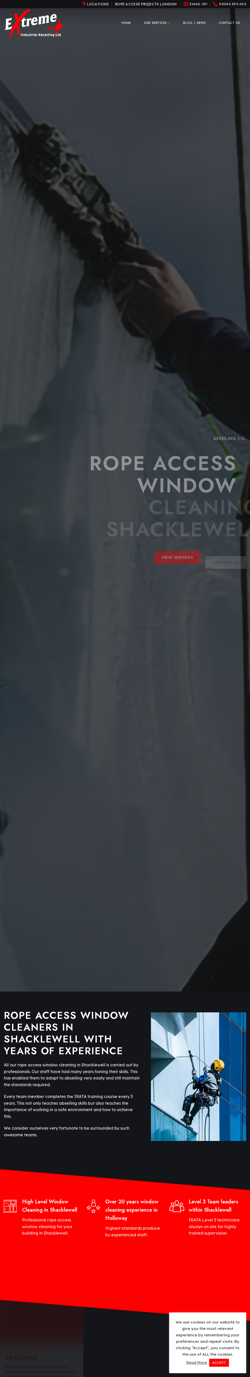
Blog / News (194, 23)
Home (126, 23)
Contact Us (229, 23)
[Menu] (97, 4)
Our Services (157, 23)
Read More (196, 1362)
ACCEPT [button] (219, 1363)
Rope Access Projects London (146, 4)
